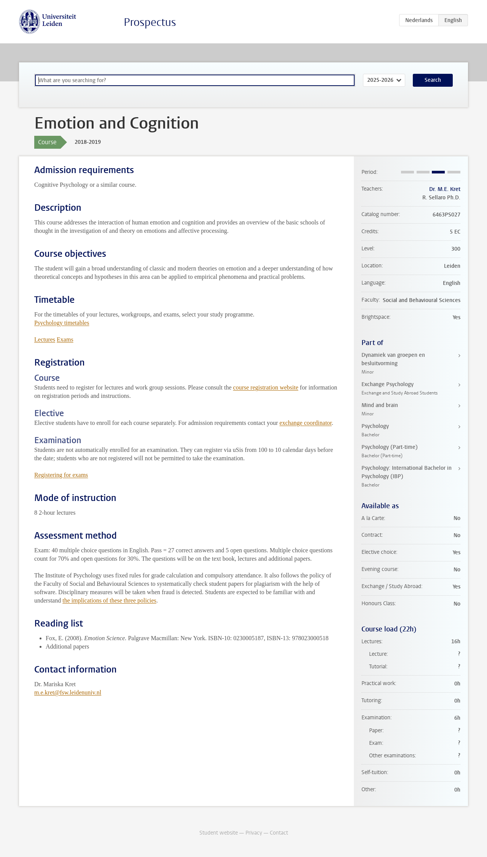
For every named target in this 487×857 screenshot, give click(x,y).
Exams (65, 339)
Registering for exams (61, 475)
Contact (279, 832)
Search (433, 80)
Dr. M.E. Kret (444, 189)
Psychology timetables (61, 323)
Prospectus (150, 22)
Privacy (253, 832)
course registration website (266, 387)
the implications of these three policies (109, 600)
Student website (218, 832)
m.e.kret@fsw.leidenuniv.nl (67, 692)
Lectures (44, 339)
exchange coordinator (306, 423)
